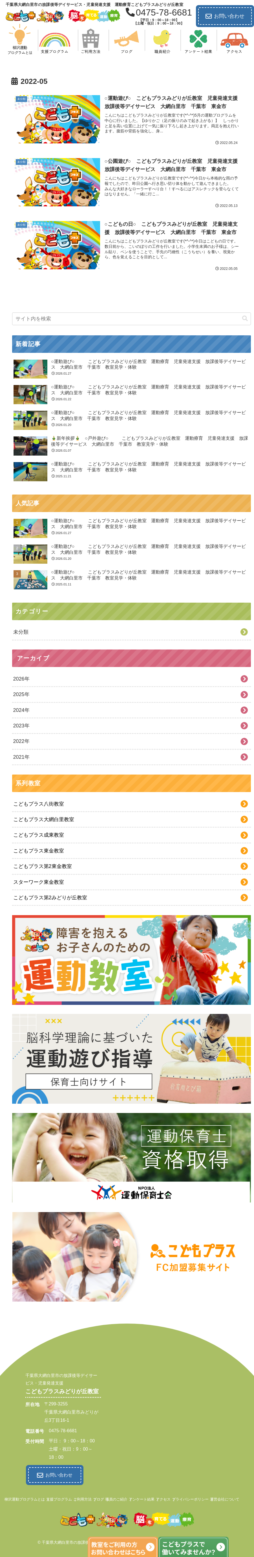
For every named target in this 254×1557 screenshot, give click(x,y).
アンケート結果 (141, 1498)
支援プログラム (59, 1498)
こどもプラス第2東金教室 (42, 866)
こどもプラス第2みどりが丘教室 (50, 897)
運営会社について (224, 1498)
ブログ (98, 1498)
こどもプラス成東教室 (38, 835)
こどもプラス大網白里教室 (43, 819)
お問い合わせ (225, 16)
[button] (245, 318)
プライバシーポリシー (190, 1498)
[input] (131, 318)
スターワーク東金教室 (38, 882)
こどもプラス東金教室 (38, 851)
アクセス (163, 1498)
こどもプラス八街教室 (38, 804)
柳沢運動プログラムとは (25, 1498)
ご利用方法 (82, 1498)
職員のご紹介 (116, 1498)
